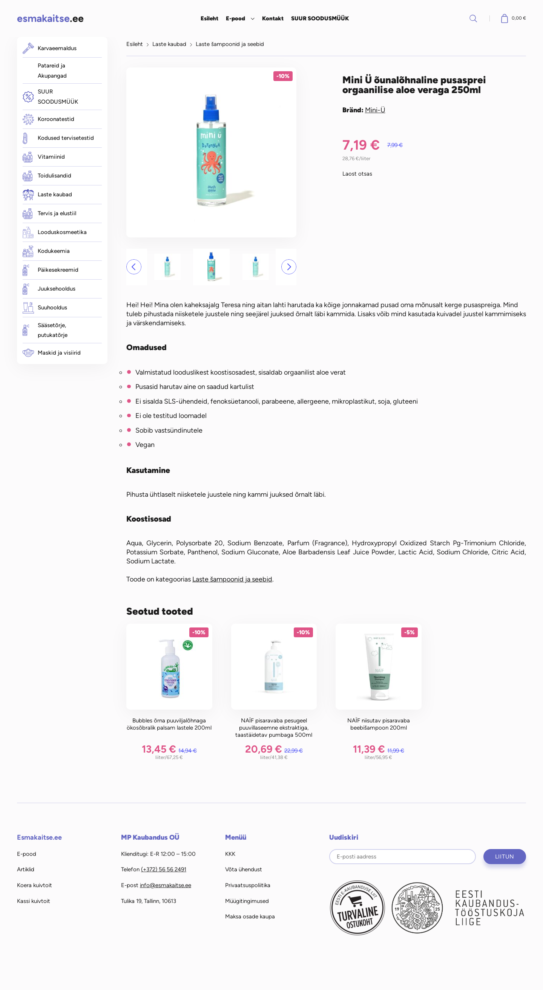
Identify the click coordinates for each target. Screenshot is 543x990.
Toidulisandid (47, 176)
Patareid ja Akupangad (52, 70)
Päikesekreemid (50, 270)
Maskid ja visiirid (52, 353)
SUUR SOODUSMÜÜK (320, 18)
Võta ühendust (243, 869)
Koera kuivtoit (34, 885)
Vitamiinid (44, 157)
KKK (230, 854)
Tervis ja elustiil (49, 213)
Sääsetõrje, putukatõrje (45, 330)
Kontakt (273, 18)
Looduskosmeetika (55, 232)
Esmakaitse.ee (39, 837)
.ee (50, 18)
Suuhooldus (45, 308)
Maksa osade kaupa (250, 916)
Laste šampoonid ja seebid (230, 44)
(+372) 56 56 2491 (163, 869)
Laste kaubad (47, 194)
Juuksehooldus (49, 289)
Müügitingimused (247, 901)
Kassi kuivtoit (33, 901)
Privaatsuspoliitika (247, 885)
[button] (133, 266)
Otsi (473, 18)
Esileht (209, 18)
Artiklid (25, 869)
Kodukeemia (46, 251)
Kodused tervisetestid (58, 138)
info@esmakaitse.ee (165, 885)
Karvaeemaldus (50, 48)
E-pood (235, 18)
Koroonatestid (48, 119)
